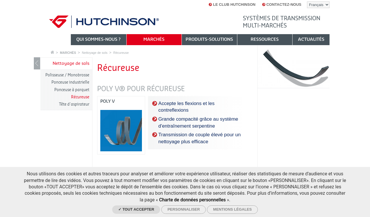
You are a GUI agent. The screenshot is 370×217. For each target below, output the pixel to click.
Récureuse (121, 52)
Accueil (52, 52)
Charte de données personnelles (192, 200)
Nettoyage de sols (94, 52)
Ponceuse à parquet (71, 90)
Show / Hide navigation (37, 63)
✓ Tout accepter (136, 209)
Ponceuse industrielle (70, 82)
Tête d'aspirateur (74, 104)
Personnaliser (183, 209)
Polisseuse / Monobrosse (67, 75)
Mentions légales (232, 209)
